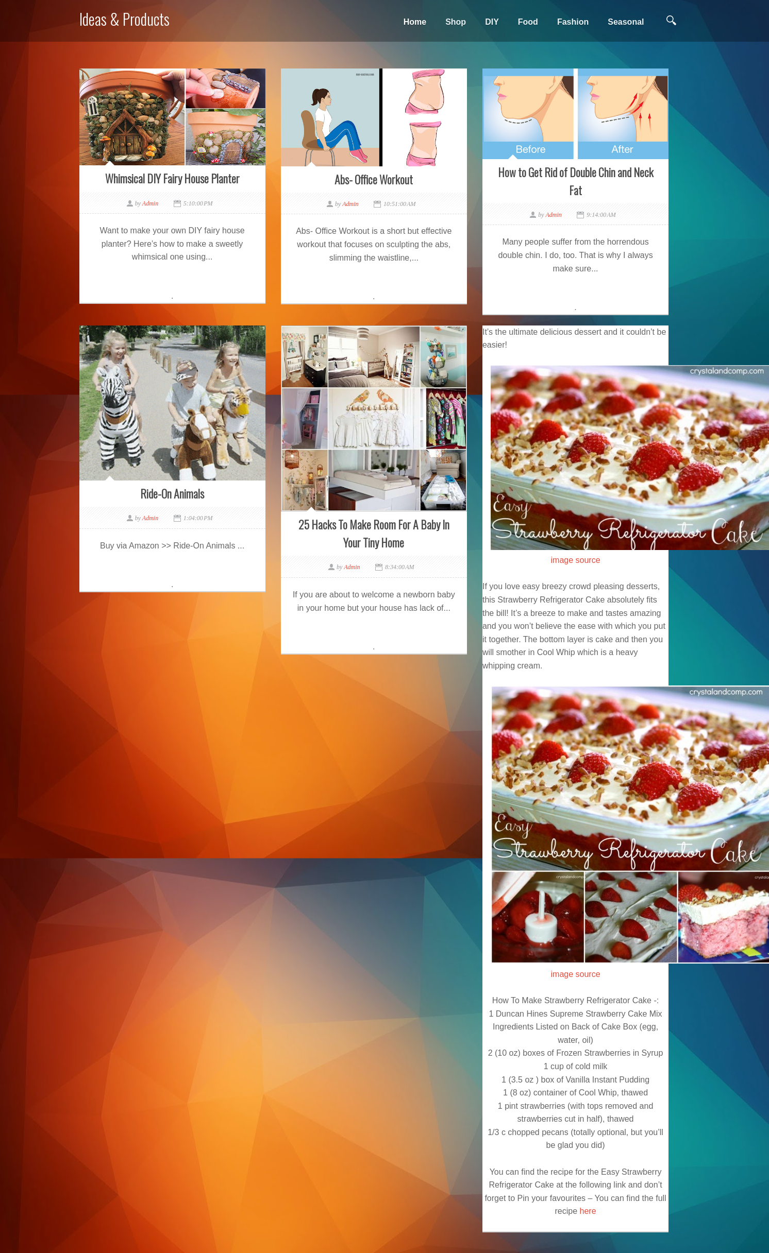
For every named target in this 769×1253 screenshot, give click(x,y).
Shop (455, 22)
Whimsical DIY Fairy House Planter (172, 178)
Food (528, 22)
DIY (492, 22)
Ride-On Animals (172, 493)
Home (415, 22)
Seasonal (626, 22)
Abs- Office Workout (374, 179)
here (588, 1211)
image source (575, 560)
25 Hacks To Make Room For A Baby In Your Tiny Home (373, 533)
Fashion (573, 22)
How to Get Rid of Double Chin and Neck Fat (576, 181)
